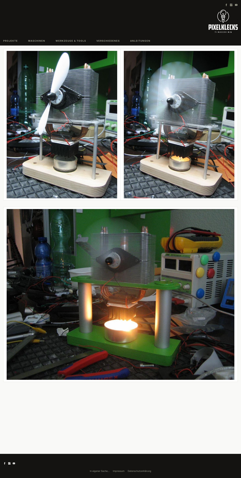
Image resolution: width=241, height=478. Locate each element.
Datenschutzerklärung (139, 471)
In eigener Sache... (100, 471)
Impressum (118, 471)
